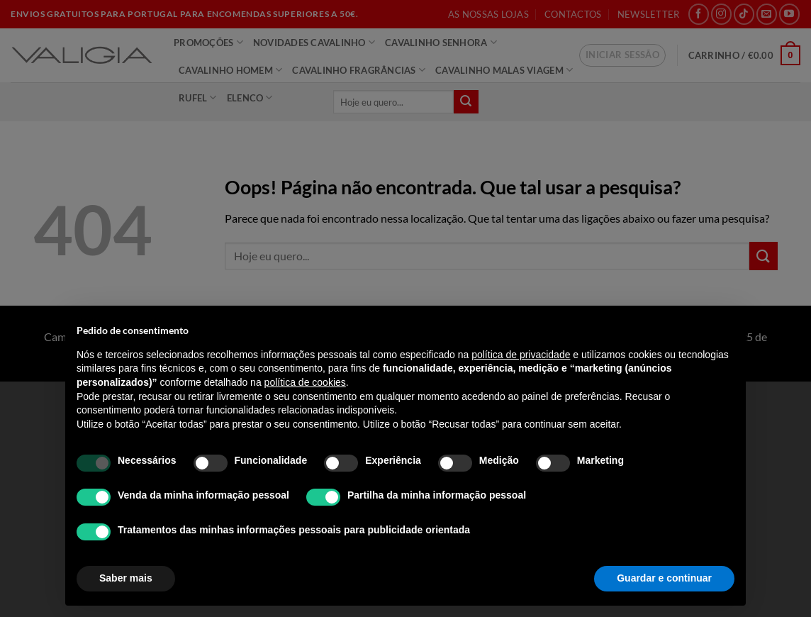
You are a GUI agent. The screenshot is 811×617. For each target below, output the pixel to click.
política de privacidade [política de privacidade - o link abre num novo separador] (520, 354)
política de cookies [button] (305, 382)
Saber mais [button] (125, 578)
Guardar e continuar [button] (664, 578)
